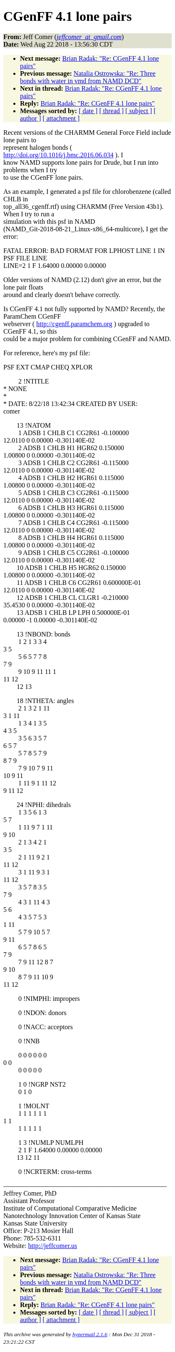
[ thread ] (111, 110)
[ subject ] (138, 110)
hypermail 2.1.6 (90, 1334)
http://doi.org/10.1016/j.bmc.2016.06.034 (58, 154)
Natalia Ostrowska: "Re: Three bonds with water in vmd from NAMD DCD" (87, 77)
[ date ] (88, 110)
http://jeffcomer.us (52, 1245)
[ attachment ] (61, 118)
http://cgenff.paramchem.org (74, 323)
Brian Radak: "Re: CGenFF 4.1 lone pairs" (97, 103)
